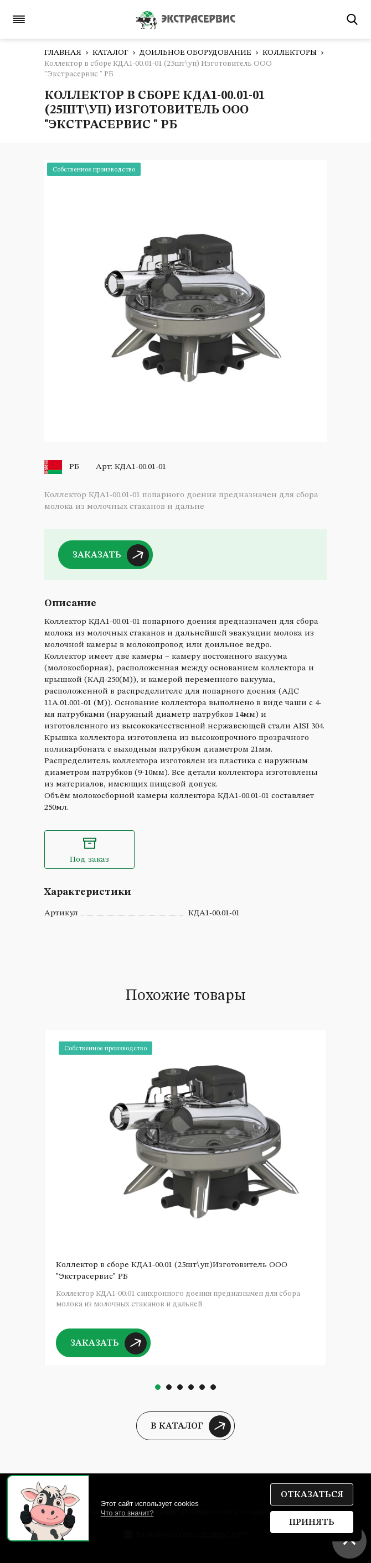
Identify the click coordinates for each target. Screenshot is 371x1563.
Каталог (110, 52)
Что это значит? (127, 1513)
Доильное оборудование (195, 52)
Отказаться (312, 1495)
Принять (311, 1522)
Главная (62, 52)
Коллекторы (289, 52)
